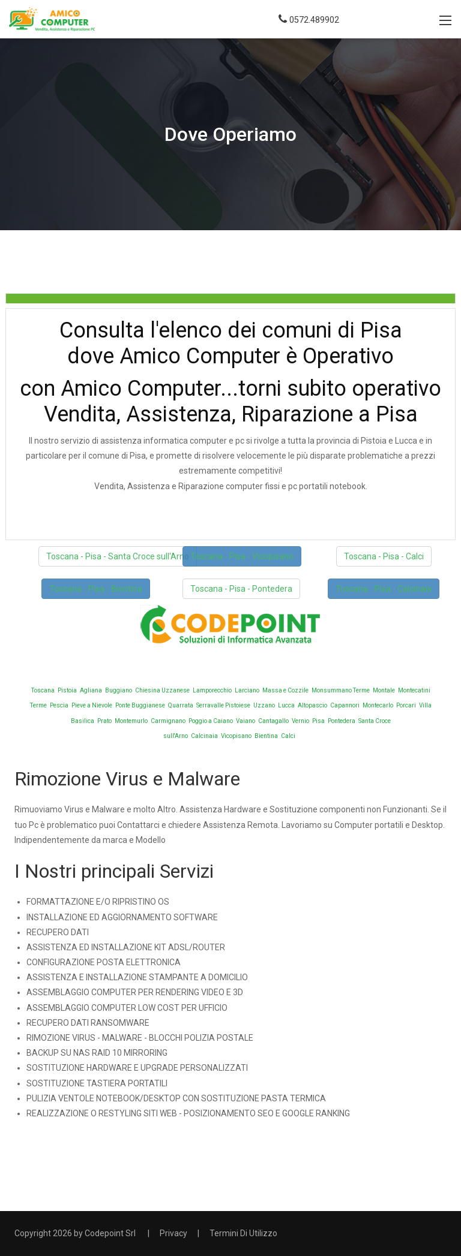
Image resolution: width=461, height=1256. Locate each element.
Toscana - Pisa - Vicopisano (242, 556)
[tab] (230, 298)
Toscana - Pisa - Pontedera (241, 589)
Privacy (173, 1233)
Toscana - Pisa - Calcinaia (384, 589)
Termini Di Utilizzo (243, 1233)
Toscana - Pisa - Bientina (95, 589)
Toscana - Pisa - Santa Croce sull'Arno (117, 556)
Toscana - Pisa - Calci (384, 556)
